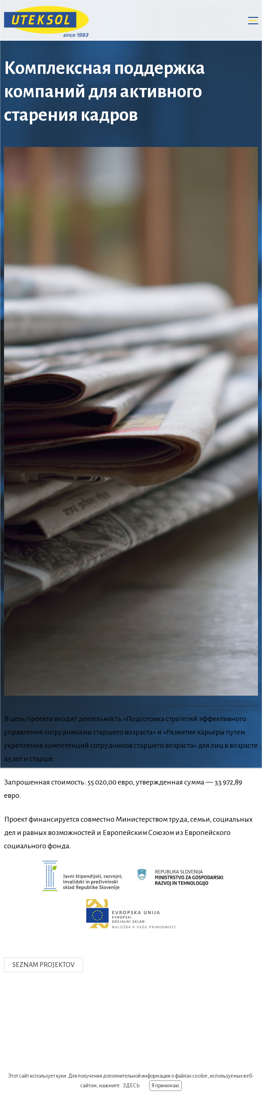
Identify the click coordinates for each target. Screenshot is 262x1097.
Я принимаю (165, 1086)
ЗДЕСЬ (131, 1086)
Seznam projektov (43, 965)
